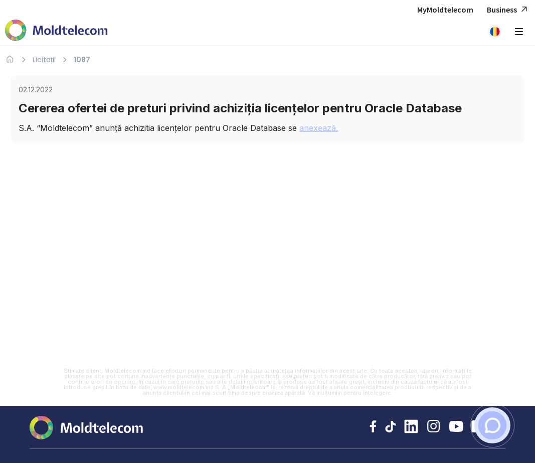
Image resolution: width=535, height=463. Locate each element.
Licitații (44, 60)
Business (508, 10)
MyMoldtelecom (445, 10)
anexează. (318, 128)
